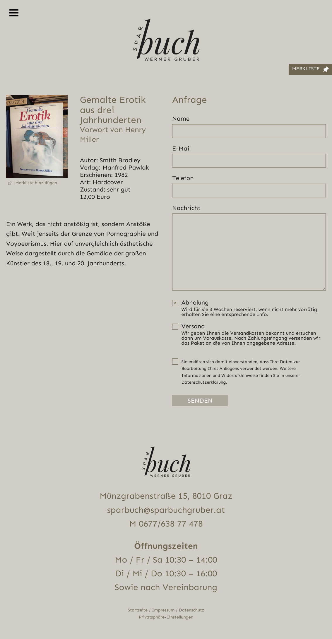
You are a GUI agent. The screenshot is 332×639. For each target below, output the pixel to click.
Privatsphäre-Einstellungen (166, 617)
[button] (37, 183)
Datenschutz (191, 610)
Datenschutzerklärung (204, 382)
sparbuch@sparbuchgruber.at (166, 510)
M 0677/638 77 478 (166, 524)
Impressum (163, 610)
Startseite (138, 610)
